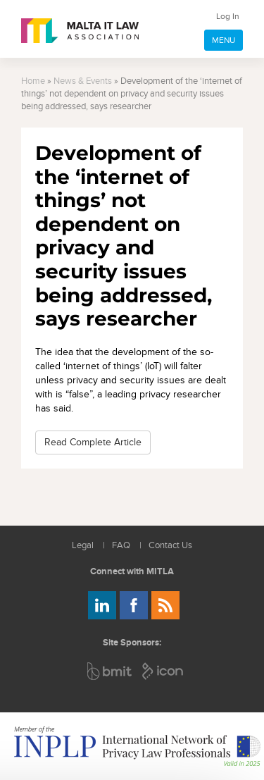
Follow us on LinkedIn (102, 605)
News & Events (83, 81)
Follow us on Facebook (134, 605)
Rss (165, 605)
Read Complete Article (93, 442)
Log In (227, 16)
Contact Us (170, 545)
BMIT (110, 671)
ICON (163, 671)
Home (33, 81)
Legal (83, 545)
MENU (223, 40)
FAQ (121, 545)
